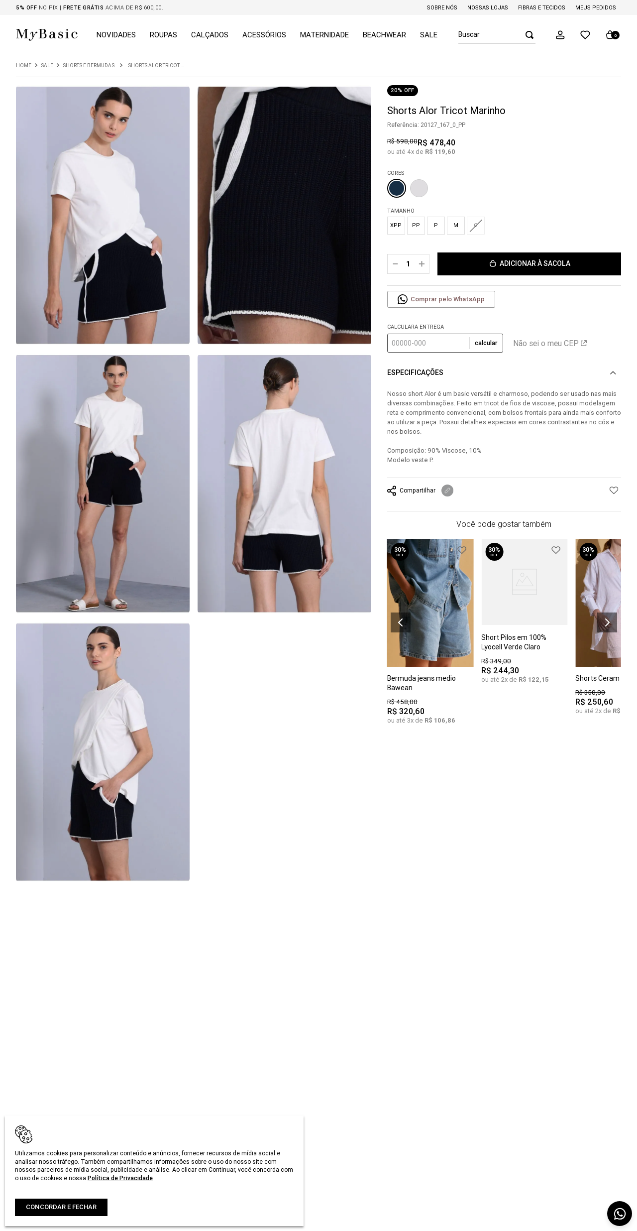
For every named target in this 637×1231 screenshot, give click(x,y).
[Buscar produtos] (526, 34)
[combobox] (496, 34)
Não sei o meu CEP (550, 343)
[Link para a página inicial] (23, 66)
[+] (421, 263)
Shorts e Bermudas (88, 66)
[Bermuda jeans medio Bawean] (430, 639)
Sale (47, 66)
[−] (395, 263)
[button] (560, 35)
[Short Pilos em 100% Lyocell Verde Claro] (524, 618)
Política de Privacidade (120, 1178)
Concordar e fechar (61, 1207)
